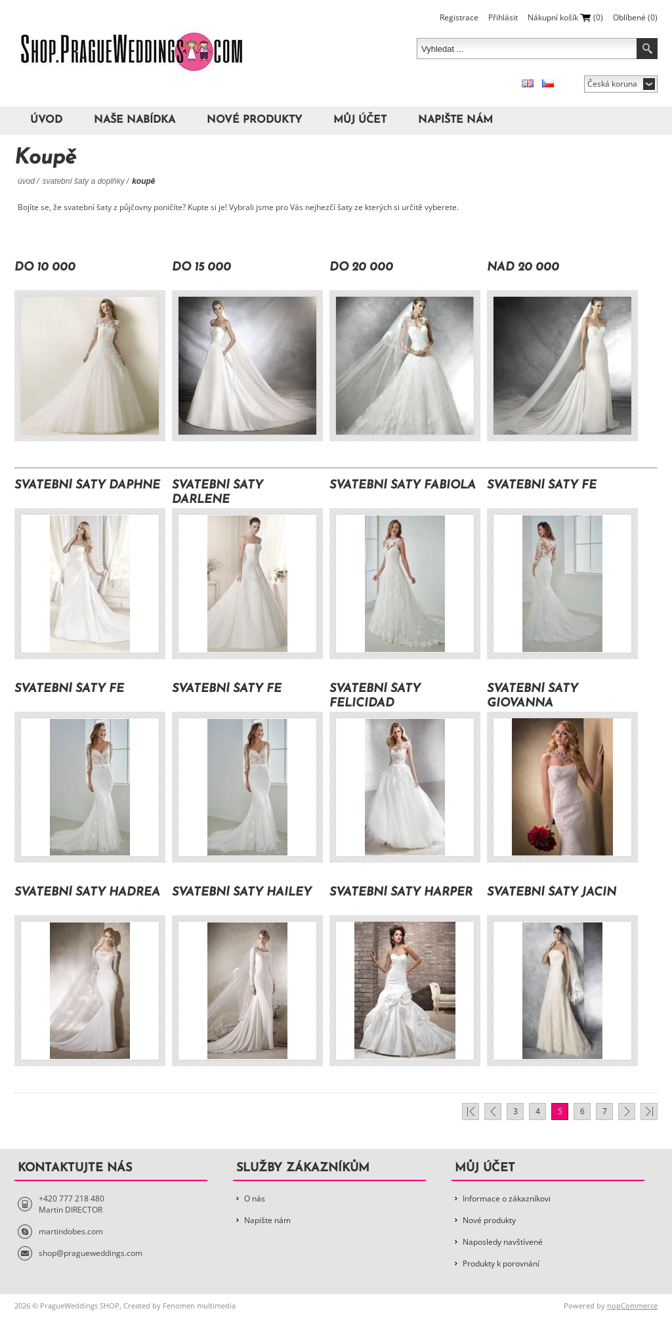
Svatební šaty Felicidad (375, 696)
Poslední (649, 1111)
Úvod (46, 120)
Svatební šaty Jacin (551, 892)
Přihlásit (503, 17)
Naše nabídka (134, 120)
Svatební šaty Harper (400, 892)
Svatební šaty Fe (542, 485)
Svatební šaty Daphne (87, 485)
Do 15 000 (201, 267)
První (470, 1111)
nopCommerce (632, 1305)
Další (626, 1111)
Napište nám (455, 120)
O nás (254, 1198)
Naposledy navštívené (503, 1241)
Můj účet (360, 120)
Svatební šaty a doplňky (83, 181)
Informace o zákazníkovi (507, 1198)
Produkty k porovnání (501, 1263)
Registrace (459, 17)
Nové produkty (254, 120)
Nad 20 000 (523, 267)
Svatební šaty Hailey (242, 892)
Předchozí (492, 1111)
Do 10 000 (44, 267)
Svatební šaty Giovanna (532, 696)
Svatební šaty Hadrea (87, 892)
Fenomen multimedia (199, 1305)
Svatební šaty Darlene (217, 492)
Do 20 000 (361, 267)
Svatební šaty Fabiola (402, 485)
